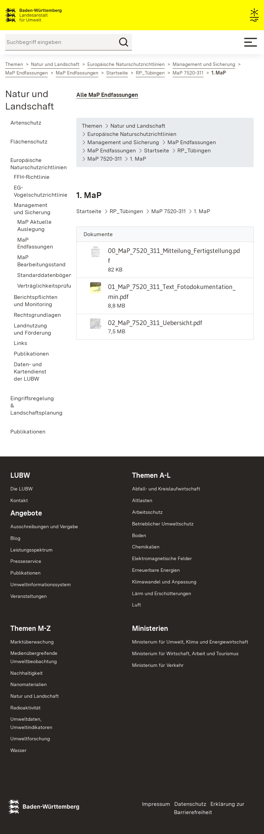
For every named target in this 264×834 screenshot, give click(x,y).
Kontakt (19, 500)
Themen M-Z (30, 628)
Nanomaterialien (28, 684)
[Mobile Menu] (250, 42)
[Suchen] (124, 42)
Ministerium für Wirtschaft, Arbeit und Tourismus (185, 653)
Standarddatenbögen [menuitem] (36, 275)
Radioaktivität (25, 707)
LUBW (20, 475)
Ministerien (150, 628)
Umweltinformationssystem (40, 584)
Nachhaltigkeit (26, 673)
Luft (136, 604)
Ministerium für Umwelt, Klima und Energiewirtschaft (190, 642)
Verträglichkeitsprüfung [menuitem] (36, 285)
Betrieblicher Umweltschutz (163, 523)
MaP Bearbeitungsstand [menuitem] (36, 261)
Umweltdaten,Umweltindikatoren (31, 723)
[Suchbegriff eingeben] (68, 42)
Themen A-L (151, 475)
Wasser (18, 750)
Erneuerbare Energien (156, 570)
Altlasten (142, 500)
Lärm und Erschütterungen (161, 593)
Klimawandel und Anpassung (164, 581)
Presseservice (25, 561)
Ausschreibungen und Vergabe (44, 526)
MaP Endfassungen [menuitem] (35, 243)
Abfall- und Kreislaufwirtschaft (166, 488)
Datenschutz (190, 804)
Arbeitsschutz (147, 512)
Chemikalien (146, 546)
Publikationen (25, 573)
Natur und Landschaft (34, 696)
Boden (139, 535)
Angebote (26, 513)
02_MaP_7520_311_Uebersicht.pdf (155, 322)
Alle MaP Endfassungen (107, 95)
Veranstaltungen (28, 596)
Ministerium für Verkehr (158, 665)
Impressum (156, 804)
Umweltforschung (30, 738)
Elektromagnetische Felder (162, 558)
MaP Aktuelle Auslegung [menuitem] (34, 225)
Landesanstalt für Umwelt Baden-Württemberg (45, 15)
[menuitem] (33, 123)
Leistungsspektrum (31, 550)
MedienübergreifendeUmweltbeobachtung (33, 657)
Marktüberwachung (32, 642)
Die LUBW (21, 488)
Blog (15, 538)
